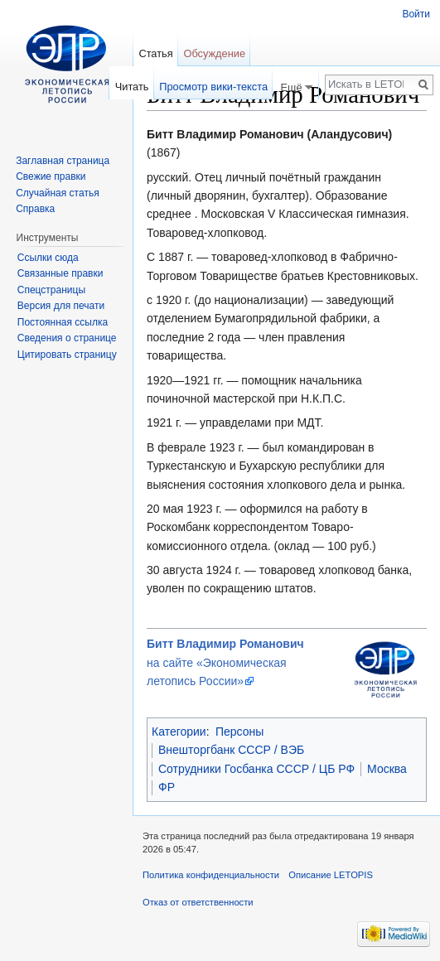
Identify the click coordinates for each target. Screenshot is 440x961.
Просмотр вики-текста (213, 86)
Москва (387, 768)
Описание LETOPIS (330, 875)
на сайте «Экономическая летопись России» (225, 662)
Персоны (239, 731)
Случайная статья (57, 193)
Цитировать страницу (67, 354)
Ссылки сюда (48, 257)
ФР (166, 787)
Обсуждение (214, 53)
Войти (416, 14)
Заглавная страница (62, 161)
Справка (35, 209)
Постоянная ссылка (62, 322)
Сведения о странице (67, 338)
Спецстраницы (51, 290)
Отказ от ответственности (198, 902)
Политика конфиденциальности (211, 875)
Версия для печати (60, 305)
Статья (155, 53)
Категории (179, 731)
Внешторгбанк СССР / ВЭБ (231, 749)
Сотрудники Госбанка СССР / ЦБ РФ (256, 768)
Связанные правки (60, 273)
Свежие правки (50, 176)
